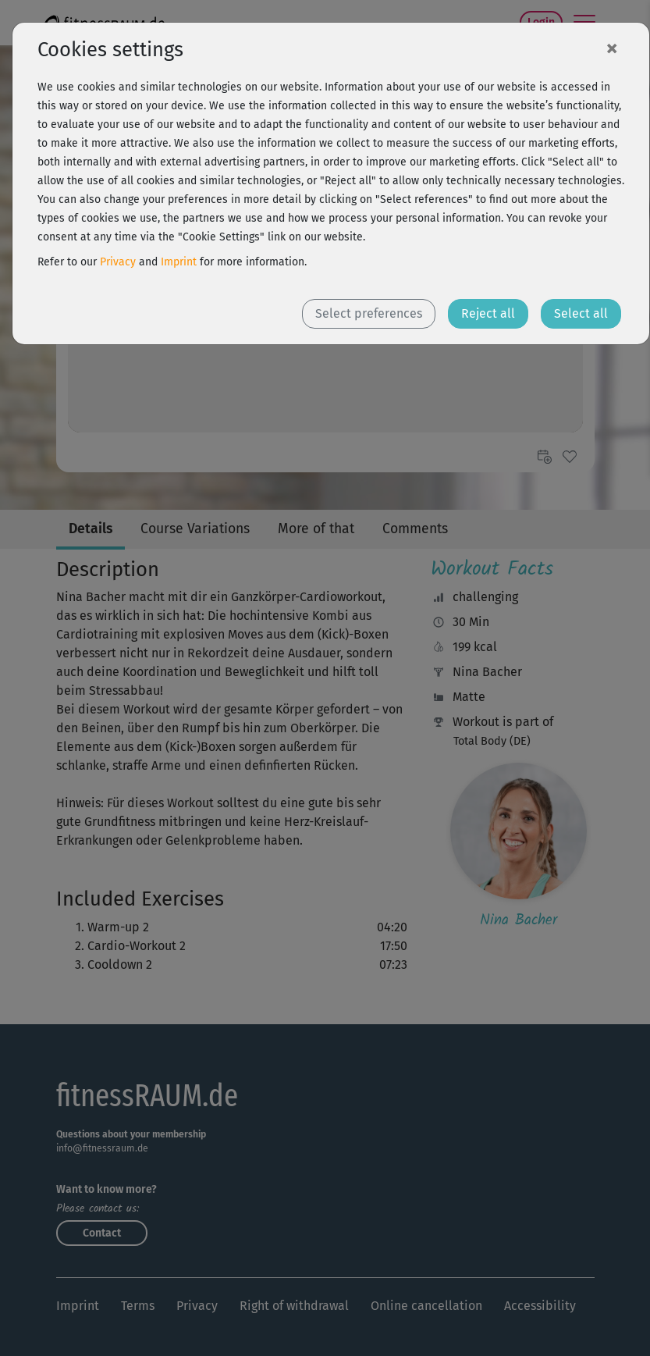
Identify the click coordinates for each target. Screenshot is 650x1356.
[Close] (611, 47)
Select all (581, 313)
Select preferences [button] (368, 313)
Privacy (118, 262)
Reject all (488, 313)
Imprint (179, 262)
